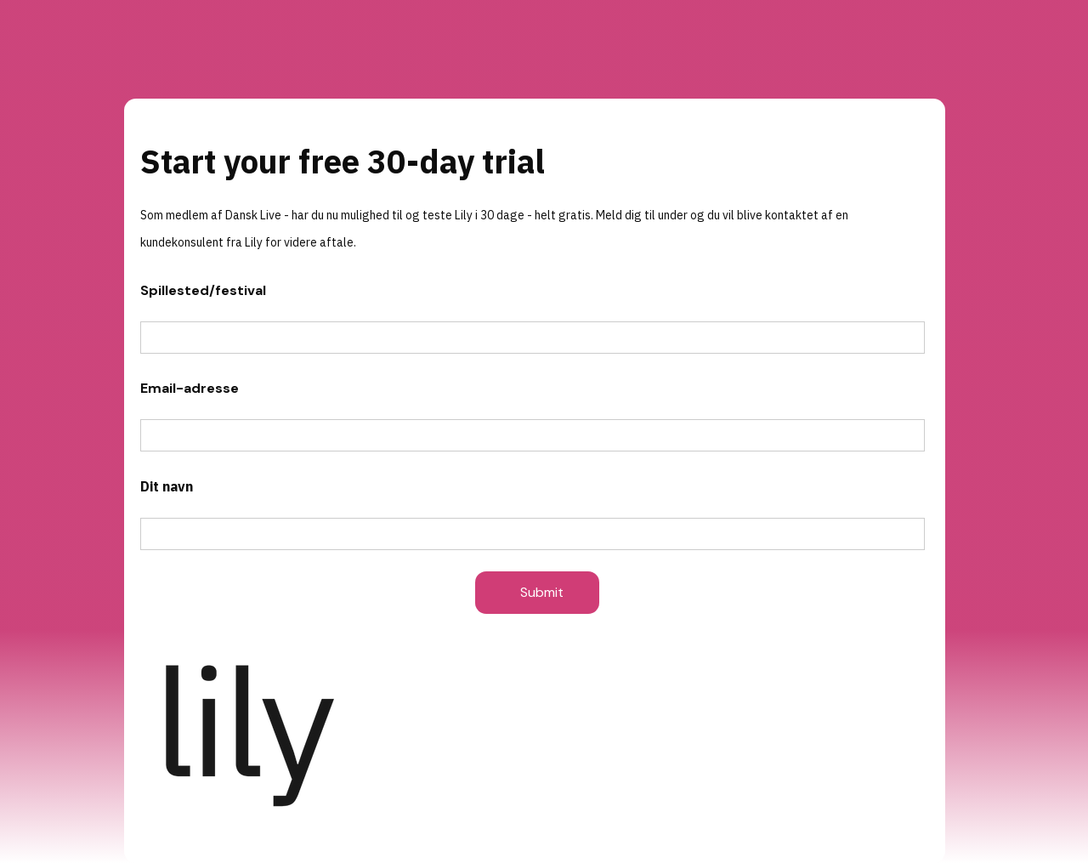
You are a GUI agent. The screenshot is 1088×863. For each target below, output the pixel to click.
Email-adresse (189, 388)
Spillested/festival (203, 290)
